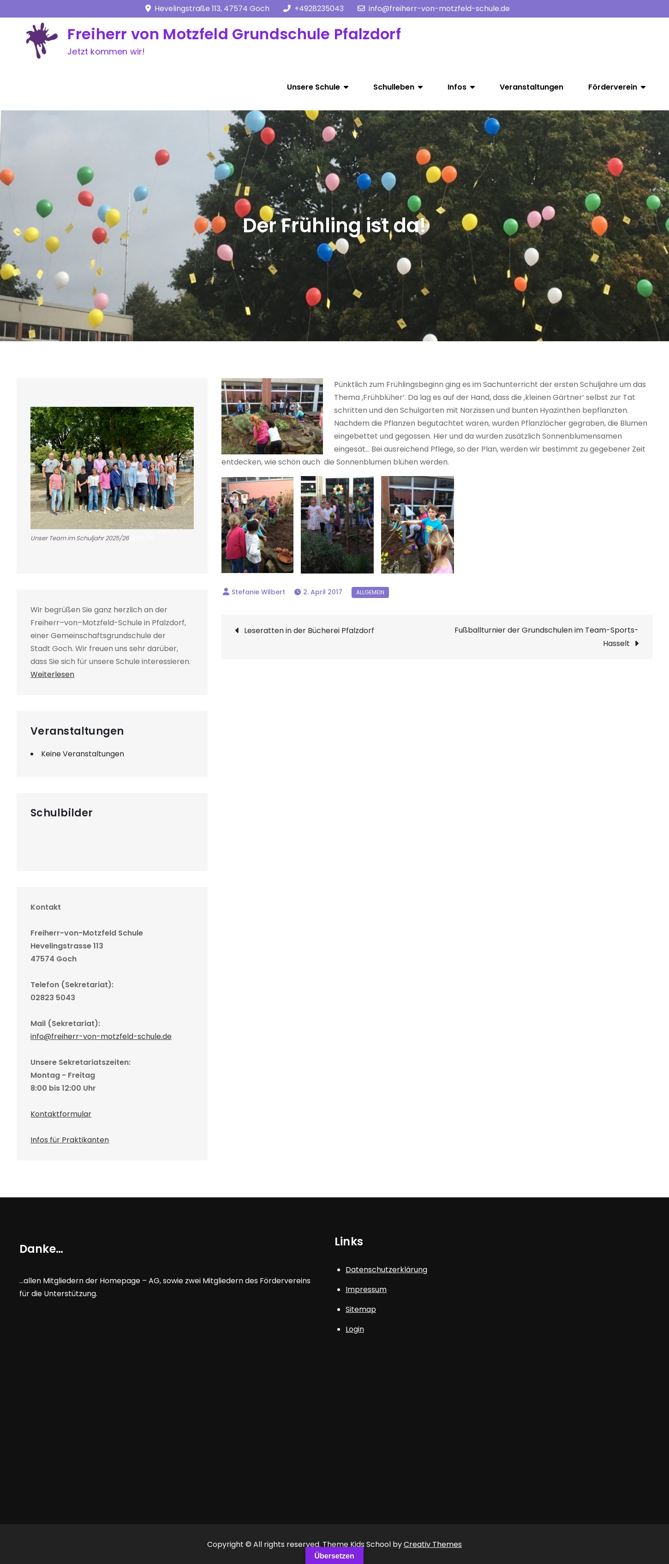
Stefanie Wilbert (258, 592)
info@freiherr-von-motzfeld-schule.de (434, 8)
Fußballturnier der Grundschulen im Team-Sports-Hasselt (546, 637)
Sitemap (361, 1309)
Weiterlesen (52, 674)
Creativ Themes (433, 1544)
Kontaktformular (60, 1114)
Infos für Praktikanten (69, 1140)
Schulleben (393, 87)
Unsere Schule (313, 87)
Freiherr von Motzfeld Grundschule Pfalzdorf (234, 34)
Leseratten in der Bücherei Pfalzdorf (309, 630)
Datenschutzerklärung (386, 1269)
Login (355, 1329)
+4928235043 (313, 8)
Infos (457, 87)
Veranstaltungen (531, 87)
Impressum (366, 1289)
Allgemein (370, 592)
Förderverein (612, 87)
